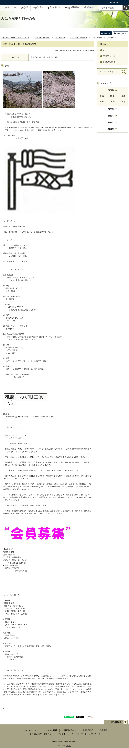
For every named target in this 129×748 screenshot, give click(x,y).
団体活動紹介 (60, 38)
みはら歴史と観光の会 (42, 38)
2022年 (111, 109)
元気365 (68, 746)
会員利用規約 (88, 730)
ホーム (106, 50)
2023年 (111, 90)
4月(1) (122, 96)
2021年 (111, 116)
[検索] (125, 8)
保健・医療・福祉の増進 (78, 38)
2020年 (111, 122)
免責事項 (103, 730)
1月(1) (122, 101)
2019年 (111, 129)
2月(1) (112, 101)
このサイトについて (10, 7)
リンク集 (61, 734)
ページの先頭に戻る (113, 722)
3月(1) (102, 101)
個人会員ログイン (55, 7)
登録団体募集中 (69, 730)
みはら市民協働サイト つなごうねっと (15, 38)
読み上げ (107, 33)
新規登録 (25, 7)
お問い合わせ (39, 7)
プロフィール (109, 56)
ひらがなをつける (118, 2)
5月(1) (112, 96)
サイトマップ (77, 734)
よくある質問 (51, 730)
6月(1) (102, 96)
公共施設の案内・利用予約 (41, 734)
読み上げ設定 (121, 33)
